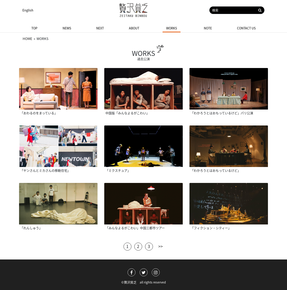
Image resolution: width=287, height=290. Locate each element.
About (134, 28)
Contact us (246, 28)
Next (100, 28)
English (27, 10)
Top (34, 28)
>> (160, 245)
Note (208, 28)
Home (27, 38)
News (67, 28)
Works (171, 28)
